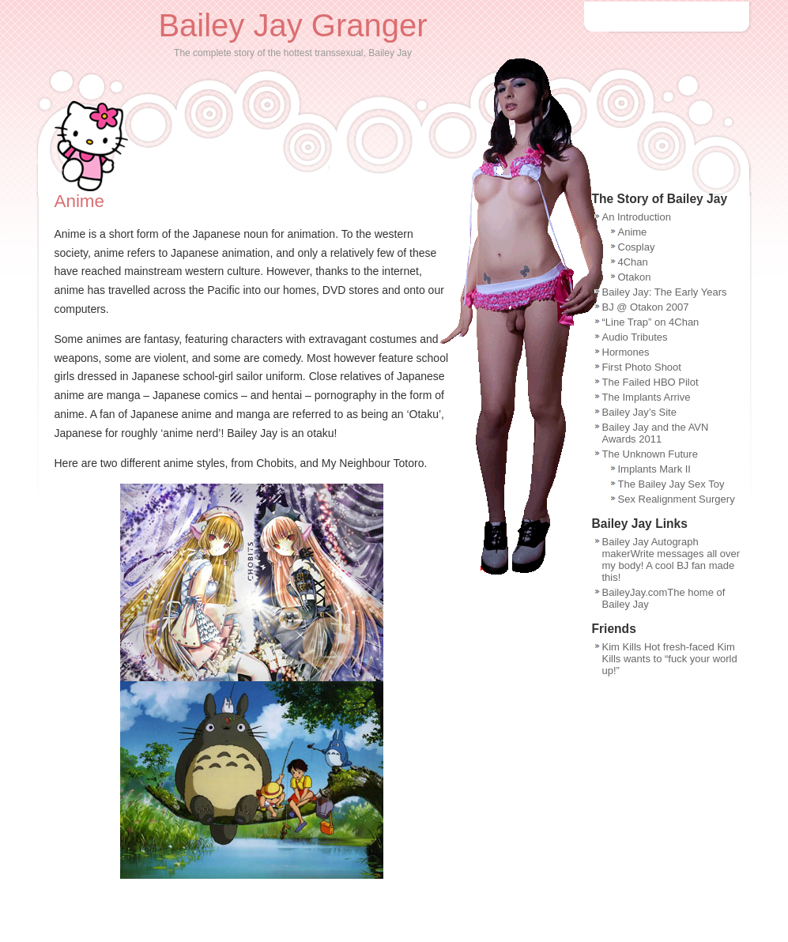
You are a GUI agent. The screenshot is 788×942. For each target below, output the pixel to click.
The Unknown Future (650, 454)
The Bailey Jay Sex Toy (671, 484)
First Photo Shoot (641, 367)
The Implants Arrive (646, 397)
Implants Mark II (654, 469)
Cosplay (636, 247)
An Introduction (636, 217)
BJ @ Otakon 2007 (645, 307)
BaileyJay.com (635, 592)
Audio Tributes (635, 337)
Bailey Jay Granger (292, 25)
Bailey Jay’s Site (639, 412)
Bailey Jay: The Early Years (664, 292)
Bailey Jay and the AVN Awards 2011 (655, 433)
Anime (632, 232)
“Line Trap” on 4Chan (650, 322)
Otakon (634, 277)
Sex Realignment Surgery (676, 499)
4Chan (633, 262)
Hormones (626, 352)
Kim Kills (622, 647)
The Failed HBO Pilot (650, 382)
